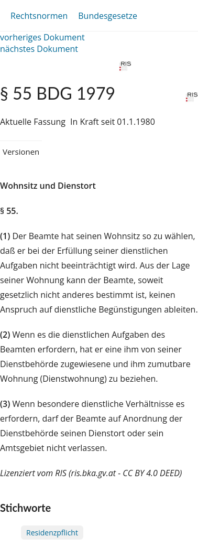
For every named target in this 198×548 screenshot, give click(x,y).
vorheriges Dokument (42, 37)
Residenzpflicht (52, 533)
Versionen (21, 151)
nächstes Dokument (39, 49)
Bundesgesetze (107, 16)
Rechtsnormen (39, 16)
